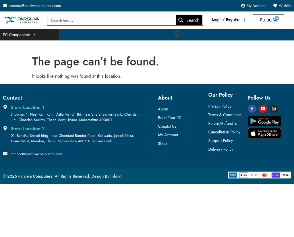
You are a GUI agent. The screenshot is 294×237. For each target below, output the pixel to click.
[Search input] (112, 20)
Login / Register (226, 19)
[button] (176, 34)
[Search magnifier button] (189, 20)
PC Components (19, 34)
